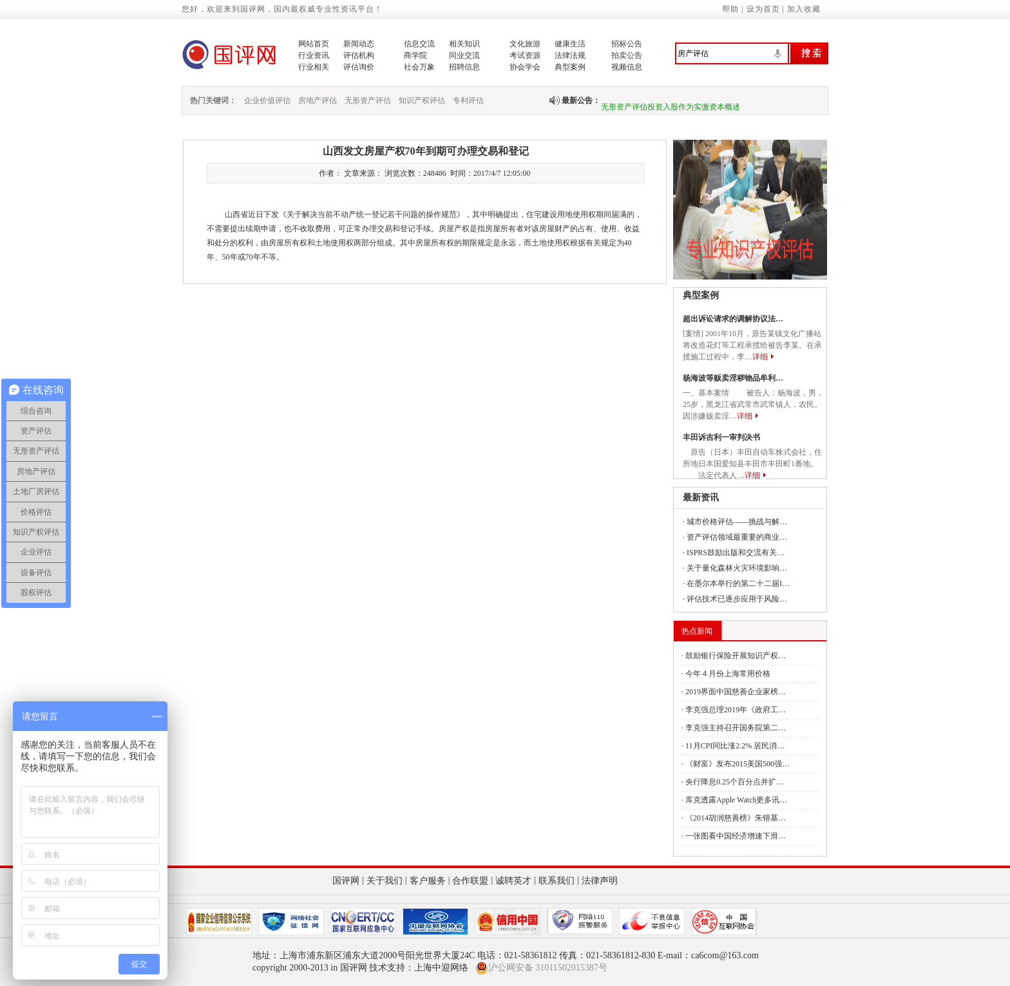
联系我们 (556, 881)
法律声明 (600, 881)
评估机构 (358, 55)
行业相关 (313, 66)
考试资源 (525, 55)
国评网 (345, 881)
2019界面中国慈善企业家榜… (735, 691)
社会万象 (419, 66)
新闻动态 (358, 43)
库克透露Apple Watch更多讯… (736, 799)
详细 (760, 356)
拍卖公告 (626, 55)
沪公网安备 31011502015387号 (541, 968)
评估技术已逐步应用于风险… (737, 598)
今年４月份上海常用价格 (727, 673)
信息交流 (419, 43)
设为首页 (763, 9)
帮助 (730, 9)
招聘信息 (464, 66)
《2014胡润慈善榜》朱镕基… (735, 817)
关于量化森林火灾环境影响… (737, 568)
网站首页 (313, 43)
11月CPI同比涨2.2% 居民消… (735, 745)
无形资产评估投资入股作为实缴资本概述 (670, 112)
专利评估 (468, 100)
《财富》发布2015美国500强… (737, 763)
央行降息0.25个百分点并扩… (734, 781)
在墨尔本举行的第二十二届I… (738, 583)
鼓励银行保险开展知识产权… (735, 655)
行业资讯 (313, 55)
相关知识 (464, 43)
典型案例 (570, 66)
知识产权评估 (422, 100)
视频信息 (626, 66)
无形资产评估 (368, 100)
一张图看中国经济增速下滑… (735, 835)
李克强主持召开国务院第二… (735, 727)
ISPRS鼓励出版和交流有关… (736, 552)
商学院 (415, 55)
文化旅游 (525, 43)
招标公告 (626, 43)
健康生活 (570, 43)
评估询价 (358, 66)
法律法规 (570, 55)
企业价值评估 (267, 100)
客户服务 (428, 881)
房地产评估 (317, 100)
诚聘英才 (513, 881)
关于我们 (385, 881)
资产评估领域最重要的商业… (737, 537)
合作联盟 (470, 881)
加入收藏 (804, 9)
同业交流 (464, 55)
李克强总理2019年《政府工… (735, 709)
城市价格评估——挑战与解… (737, 521)
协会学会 (525, 66)
